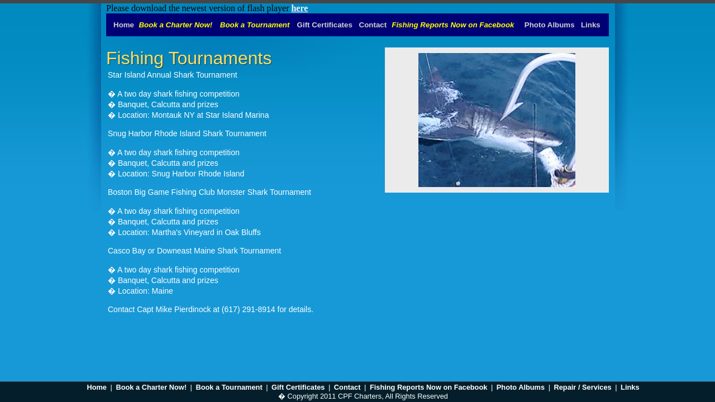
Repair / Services (583, 387)
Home (97, 387)
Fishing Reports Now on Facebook (428, 387)
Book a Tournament (229, 387)
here (299, 8)
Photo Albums (521, 387)
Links (630, 387)
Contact (347, 387)
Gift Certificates (298, 387)
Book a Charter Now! (151, 387)
